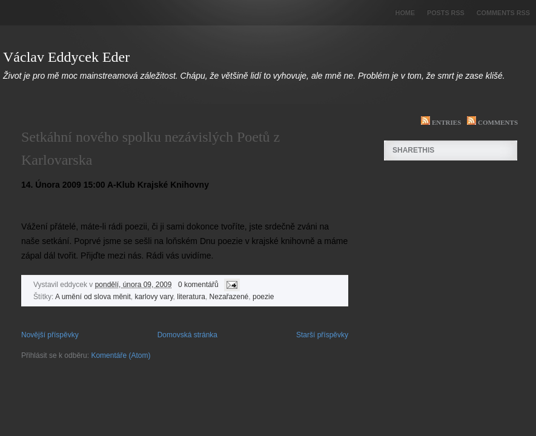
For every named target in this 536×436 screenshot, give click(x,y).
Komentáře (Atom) (120, 355)
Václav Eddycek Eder (66, 57)
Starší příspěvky (322, 335)
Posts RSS (446, 12)
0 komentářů (198, 284)
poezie (263, 296)
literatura (191, 296)
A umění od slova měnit (93, 296)
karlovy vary (153, 296)
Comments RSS (503, 12)
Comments (489, 122)
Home (405, 12)
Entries (438, 122)
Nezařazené (229, 296)
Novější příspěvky (50, 335)
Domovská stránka (187, 335)
